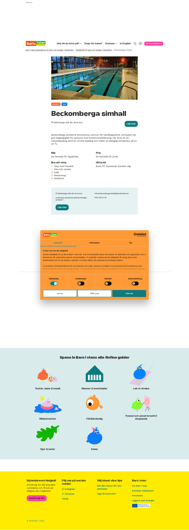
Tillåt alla (129, 293)
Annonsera (137, 496)
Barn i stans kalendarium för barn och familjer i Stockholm (49, 50)
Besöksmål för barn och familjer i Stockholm (94, 50)
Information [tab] (94, 243)
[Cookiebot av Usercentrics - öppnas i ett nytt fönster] (135, 235)
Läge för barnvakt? (107, 494)
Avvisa (60, 293)
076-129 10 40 (100, 198)
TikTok (65, 499)
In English (125, 44)
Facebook (70, 494)
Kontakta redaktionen (143, 491)
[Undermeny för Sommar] (111, 43)
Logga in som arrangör (144, 500)
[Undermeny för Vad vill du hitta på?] (69, 43)
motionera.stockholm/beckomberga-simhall (72, 199)
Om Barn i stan (140, 486)
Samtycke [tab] (58, 243)
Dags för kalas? (93, 44)
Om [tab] (130, 243)
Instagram (70, 489)
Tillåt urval (94, 293)
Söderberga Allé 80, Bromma (68, 122)
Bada (64, 104)
